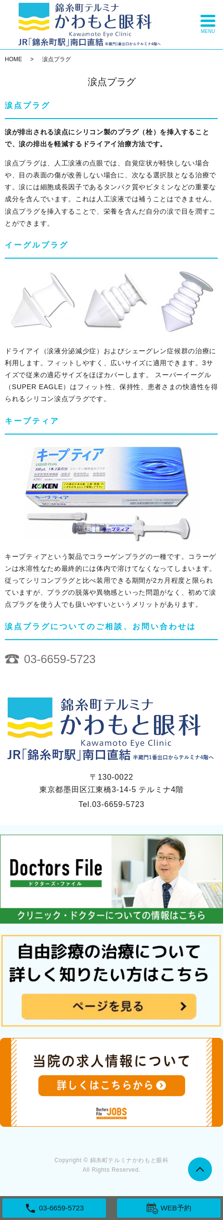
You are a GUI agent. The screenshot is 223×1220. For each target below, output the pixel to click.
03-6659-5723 (59, 659)
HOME (13, 59)
